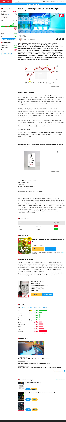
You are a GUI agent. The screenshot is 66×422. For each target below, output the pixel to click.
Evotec (24, 36)
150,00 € (28, 409)
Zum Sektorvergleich (6, 53)
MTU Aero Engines (21, 324)
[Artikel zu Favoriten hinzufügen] (63, 39)
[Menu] (64, 1)
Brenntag (20, 319)
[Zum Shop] (44, 1)
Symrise (19, 322)
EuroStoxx (45, 307)
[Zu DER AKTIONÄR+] (53, 1)
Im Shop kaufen (50, 249)
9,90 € (28, 389)
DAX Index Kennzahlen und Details (9, 39)
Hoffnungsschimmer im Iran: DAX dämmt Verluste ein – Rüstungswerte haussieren (39, 367)
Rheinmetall (20, 331)
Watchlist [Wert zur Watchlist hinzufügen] (5, 17)
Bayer (19, 329)
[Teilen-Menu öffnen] (57, 39)
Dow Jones (30, 307)
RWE (19, 317)
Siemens (20, 315)
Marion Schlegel (33, 39)
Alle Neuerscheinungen (60, 379)
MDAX (35, 307)
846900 (3, 13)
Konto (63, 252)
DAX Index (3, 11)
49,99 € (28, 399)
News (30, 310)
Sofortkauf (38, 248)
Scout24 (19, 313)
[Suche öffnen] (15, 1)
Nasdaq (23, 307)
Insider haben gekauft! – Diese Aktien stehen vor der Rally (40, 392)
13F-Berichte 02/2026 (31, 403)
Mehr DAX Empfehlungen (58, 371)
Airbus (19, 326)
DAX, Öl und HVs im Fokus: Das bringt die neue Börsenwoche (33, 359)
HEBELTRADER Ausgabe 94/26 (33, 382)
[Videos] (58, 1)
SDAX (40, 307)
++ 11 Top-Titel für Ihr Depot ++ (33, 4)
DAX (20, 36)
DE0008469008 (5, 14)
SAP (19, 310)
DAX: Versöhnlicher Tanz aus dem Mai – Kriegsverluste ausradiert (35, 363)
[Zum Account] (48, 1)
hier (50, 195)
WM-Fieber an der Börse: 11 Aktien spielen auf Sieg (48, 241)
